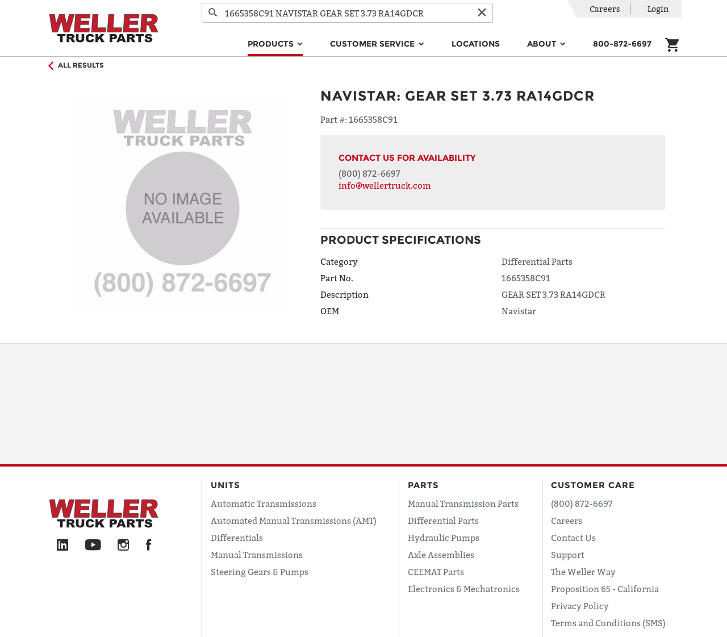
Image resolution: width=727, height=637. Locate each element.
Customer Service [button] (373, 44)
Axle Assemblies (441, 554)
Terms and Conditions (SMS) (608, 623)
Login (657, 9)
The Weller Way (583, 572)
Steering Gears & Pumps (259, 572)
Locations (476, 44)
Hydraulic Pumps (443, 537)
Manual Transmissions (257, 554)
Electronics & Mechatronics (464, 589)
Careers (605, 9)
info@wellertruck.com (385, 185)
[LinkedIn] (62, 545)
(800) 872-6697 (369, 173)
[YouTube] (93, 545)
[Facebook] (148, 545)
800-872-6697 (622, 44)
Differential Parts (443, 520)
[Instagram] (123, 545)
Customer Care (593, 485)
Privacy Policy (580, 606)
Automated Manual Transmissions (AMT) (294, 520)
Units (225, 485)
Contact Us (573, 537)
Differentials (237, 537)
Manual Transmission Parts (463, 503)
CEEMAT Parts (436, 572)
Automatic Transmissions (263, 503)
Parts (423, 485)
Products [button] (272, 44)
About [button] (543, 44)
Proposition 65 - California (605, 589)
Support (567, 554)
